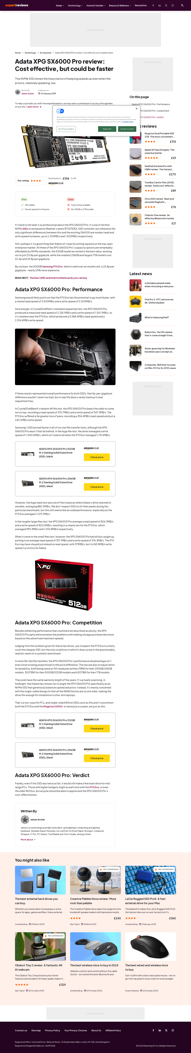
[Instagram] (172, 5)
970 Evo (94, 787)
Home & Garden (95, 5)
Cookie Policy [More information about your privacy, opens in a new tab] (128, 122)
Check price (96, 457)
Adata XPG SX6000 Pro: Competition (150, 110)
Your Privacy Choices (75, 1030)
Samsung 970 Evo (52, 266)
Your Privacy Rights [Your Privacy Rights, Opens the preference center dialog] (66, 129)
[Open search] (182, 5)
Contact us (21, 1030)
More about (27, 839)
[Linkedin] (159, 5)
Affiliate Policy (113, 1030)
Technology (74, 5)
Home (18, 52)
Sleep (59, 5)
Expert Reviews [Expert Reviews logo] (14, 5)
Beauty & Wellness (119, 5)
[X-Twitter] (166, 5)
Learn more (32, 106)
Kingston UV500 (53, 706)
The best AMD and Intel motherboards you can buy (58, 277)
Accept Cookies (127, 129)
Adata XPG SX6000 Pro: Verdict (148, 117)
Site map (36, 1030)
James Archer (27, 94)
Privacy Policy (52, 1030)
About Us (96, 1030)
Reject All (107, 129)
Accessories (45, 52)
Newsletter (141, 5)
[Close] (137, 109)
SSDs (25, 228)
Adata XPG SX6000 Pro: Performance (151, 104)
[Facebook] (153, 5)
